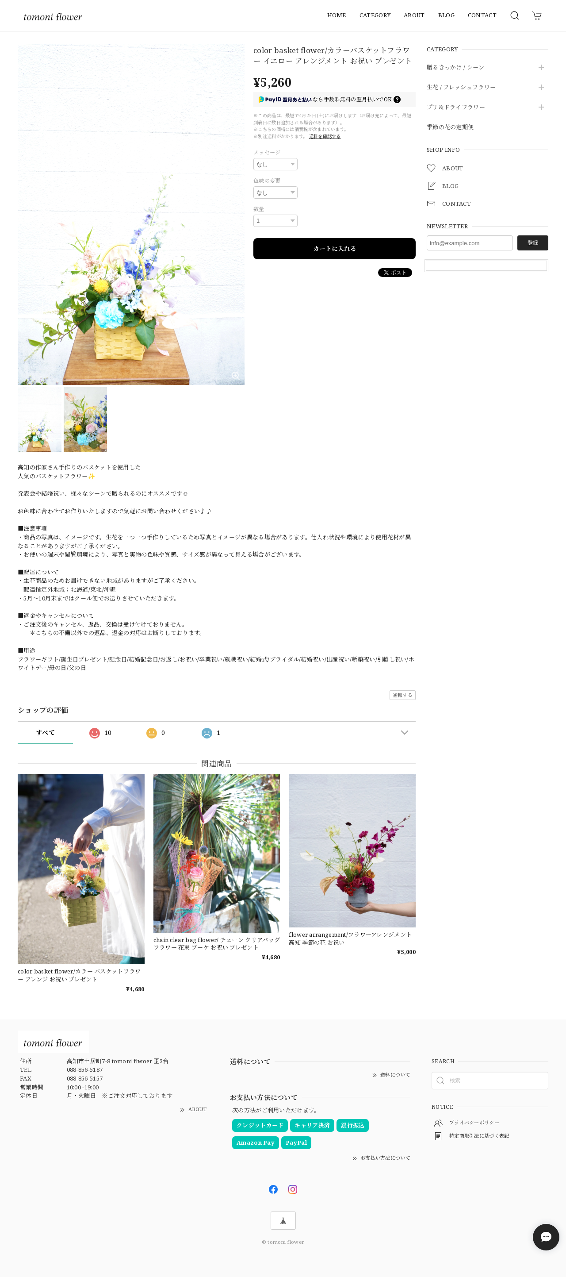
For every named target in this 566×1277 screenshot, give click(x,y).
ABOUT (414, 15)
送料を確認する (325, 136)
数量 (258, 209)
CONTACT (482, 15)
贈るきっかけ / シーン (456, 67)
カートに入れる (334, 249)
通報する (403, 695)
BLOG (446, 15)
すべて (45, 732)
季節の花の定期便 (450, 127)
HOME (336, 15)
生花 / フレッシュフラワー (461, 87)
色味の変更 (267, 181)
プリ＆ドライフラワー (456, 107)
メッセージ (267, 152)
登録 (533, 242)
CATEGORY (374, 15)
